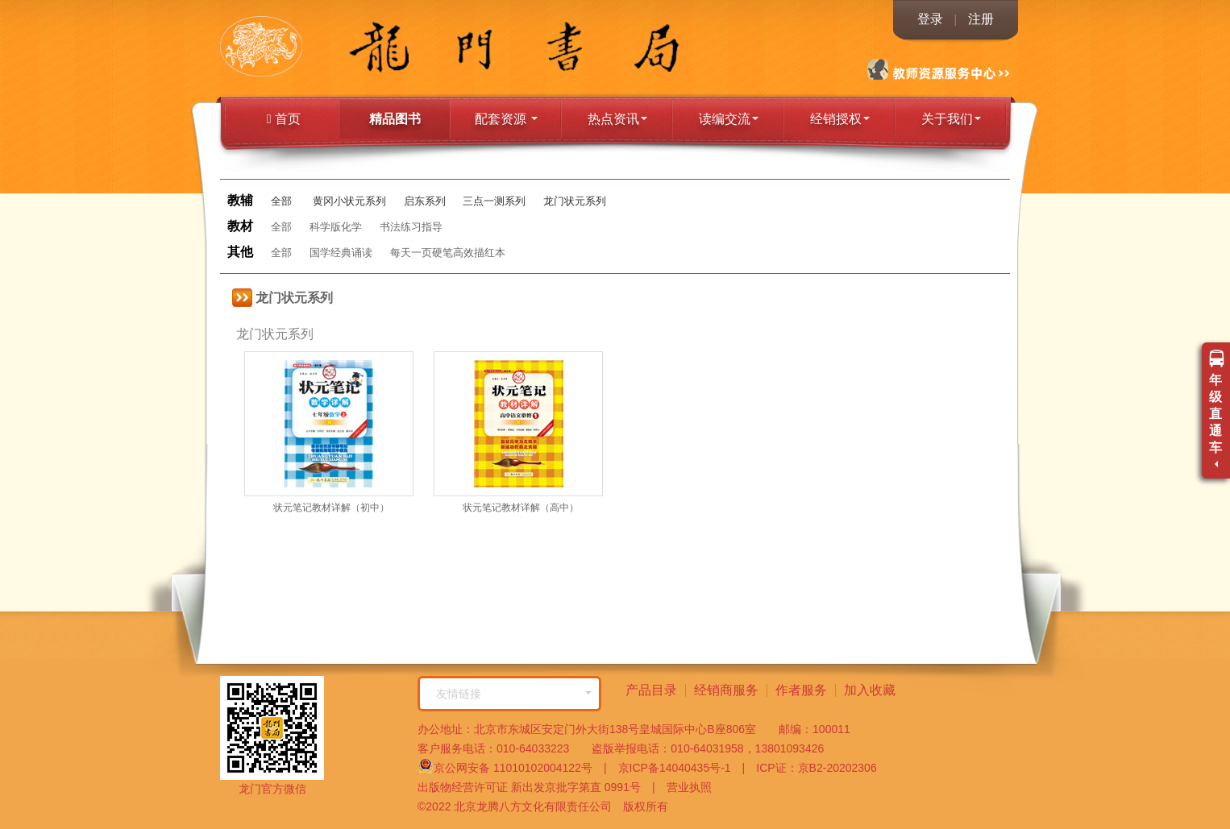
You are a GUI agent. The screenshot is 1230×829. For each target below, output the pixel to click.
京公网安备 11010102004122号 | (512, 766)
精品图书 (395, 119)
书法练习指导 (411, 227)
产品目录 (651, 690)
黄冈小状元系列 (349, 201)
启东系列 (425, 201)
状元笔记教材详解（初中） (331, 507)
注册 (981, 19)
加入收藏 (869, 690)
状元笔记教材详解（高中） (521, 507)
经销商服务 (726, 690)
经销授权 (840, 119)
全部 (281, 201)
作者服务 (801, 690)
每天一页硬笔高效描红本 (447, 253)
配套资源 (506, 119)
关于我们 (951, 119)
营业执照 (683, 787)
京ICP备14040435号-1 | (676, 767)
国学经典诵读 (341, 253)
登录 (930, 19)
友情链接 (514, 693)
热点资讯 (617, 119)
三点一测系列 (494, 201)
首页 (284, 119)
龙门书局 (297, 48)
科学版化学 (336, 227)
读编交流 (728, 119)
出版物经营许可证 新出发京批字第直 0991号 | (536, 787)
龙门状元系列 (574, 201)
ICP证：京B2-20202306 (810, 767)
